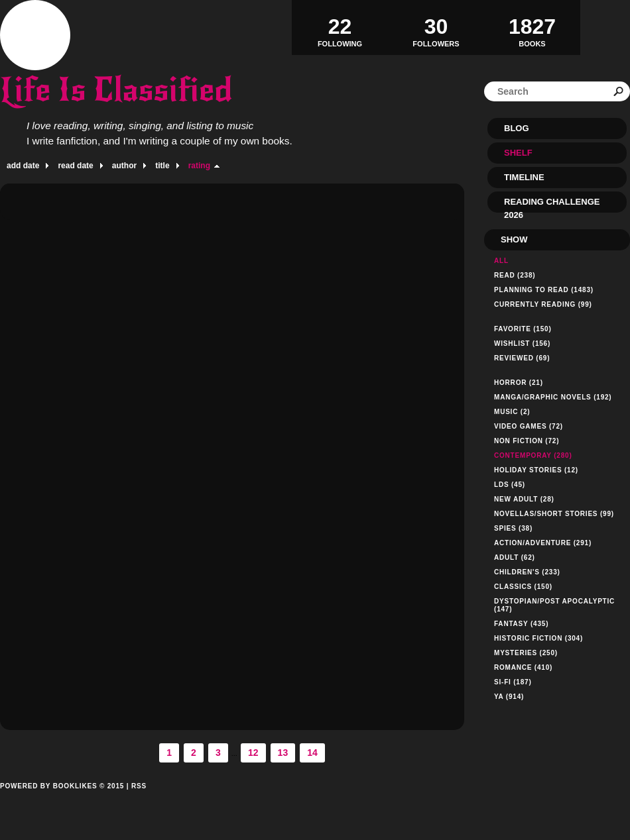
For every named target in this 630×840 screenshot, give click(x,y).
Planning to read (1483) (544, 289)
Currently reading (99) (543, 304)
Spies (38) (513, 528)
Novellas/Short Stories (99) (554, 513)
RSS (139, 786)
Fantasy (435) (521, 623)
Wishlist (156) (522, 343)
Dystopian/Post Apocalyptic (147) (554, 605)
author (124, 165)
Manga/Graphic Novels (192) (553, 397)
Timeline (524, 177)
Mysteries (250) (526, 652)
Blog (516, 128)
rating (199, 165)
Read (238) (514, 275)
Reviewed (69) (522, 358)
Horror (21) (518, 382)
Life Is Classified (116, 90)
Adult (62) (514, 557)
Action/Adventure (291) (543, 543)
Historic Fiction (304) (538, 638)
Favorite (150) (523, 329)
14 (312, 752)
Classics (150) (523, 586)
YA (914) (509, 696)
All (501, 260)
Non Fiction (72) (526, 441)
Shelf (518, 153)
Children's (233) (527, 572)
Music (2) (512, 411)
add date (23, 165)
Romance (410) (523, 667)
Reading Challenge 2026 (551, 205)
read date (75, 165)
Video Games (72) (528, 426)
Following (339, 27)
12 (253, 752)
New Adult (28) (524, 499)
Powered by (62, 800)
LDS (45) (509, 484)
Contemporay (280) (533, 455)
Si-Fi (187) (513, 682)
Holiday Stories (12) (536, 470)
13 (283, 752)
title (162, 165)
